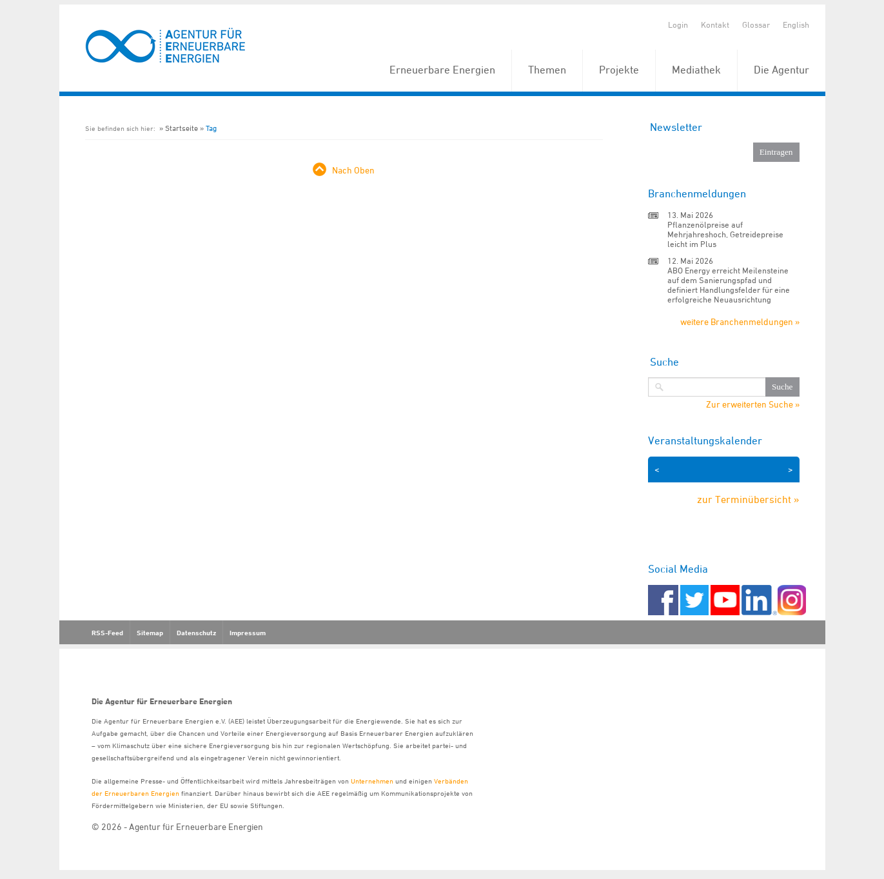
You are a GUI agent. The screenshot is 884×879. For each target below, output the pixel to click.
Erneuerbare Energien (442, 69)
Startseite (181, 128)
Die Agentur (781, 69)
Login (678, 24)
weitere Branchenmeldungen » (740, 321)
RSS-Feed (107, 632)
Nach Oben (353, 169)
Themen (547, 69)
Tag (211, 128)
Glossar (756, 24)
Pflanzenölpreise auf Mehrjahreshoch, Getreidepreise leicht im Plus (725, 234)
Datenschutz (196, 632)
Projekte (619, 69)
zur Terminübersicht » (748, 499)
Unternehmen (372, 780)
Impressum (248, 632)
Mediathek (696, 69)
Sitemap (150, 632)
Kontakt (715, 24)
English (796, 24)
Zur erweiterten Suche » (753, 404)
